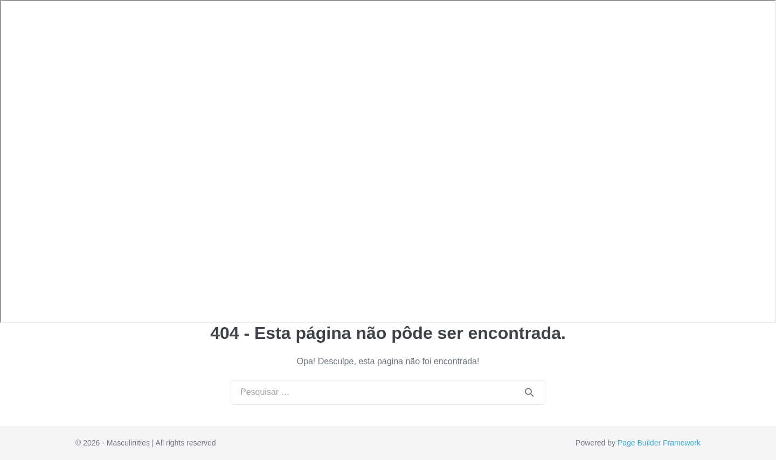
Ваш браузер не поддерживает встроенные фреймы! (388, 161)
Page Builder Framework (659, 442)
